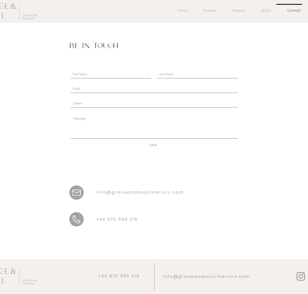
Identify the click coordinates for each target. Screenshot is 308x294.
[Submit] (153, 145)
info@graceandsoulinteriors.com (140, 192)
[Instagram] (301, 276)
